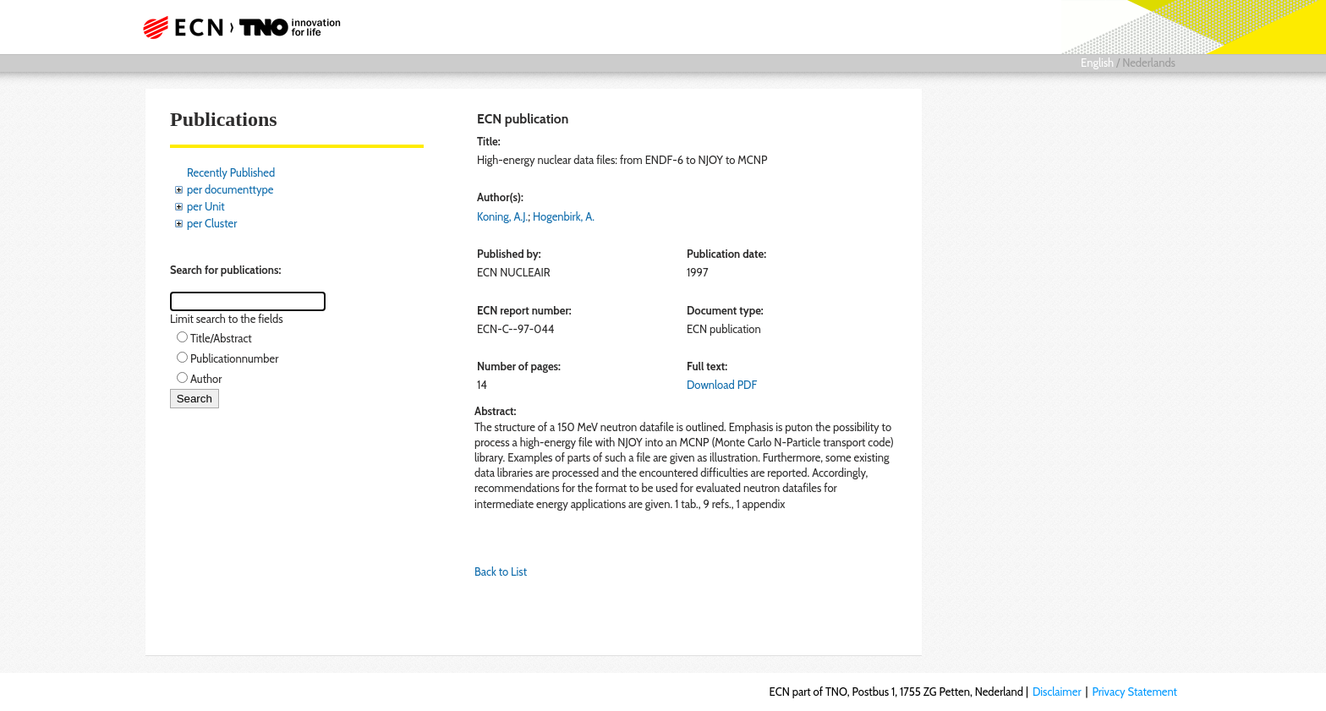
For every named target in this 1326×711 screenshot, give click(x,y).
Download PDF (722, 384)
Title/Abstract (221, 338)
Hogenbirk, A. (564, 216)
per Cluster (212, 223)
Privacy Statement (1134, 691)
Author (206, 379)
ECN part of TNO (236, 27)
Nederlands (1148, 62)
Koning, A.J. (502, 216)
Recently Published (231, 172)
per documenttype (230, 189)
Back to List (500, 571)
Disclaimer (1057, 691)
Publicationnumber (234, 358)
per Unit (206, 206)
